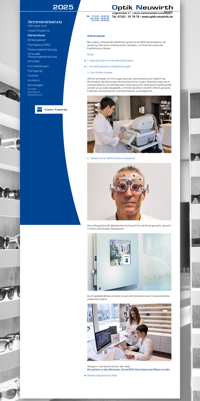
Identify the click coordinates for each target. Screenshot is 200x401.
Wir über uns (37, 25)
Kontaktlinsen (38, 66)
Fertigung (35, 70)
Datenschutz (35, 95)
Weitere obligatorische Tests (102, 375)
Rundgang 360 (39, 44)
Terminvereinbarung (45, 22)
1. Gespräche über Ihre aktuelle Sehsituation (110, 60)
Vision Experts (39, 30)
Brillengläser (37, 40)
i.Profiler (34, 61)
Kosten (33, 75)
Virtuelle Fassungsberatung (42, 55)
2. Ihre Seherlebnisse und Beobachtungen (109, 66)
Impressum (34, 92)
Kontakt (32, 89)
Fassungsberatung (42, 49)
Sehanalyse (36, 35)
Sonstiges (35, 85)
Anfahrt (34, 80)
